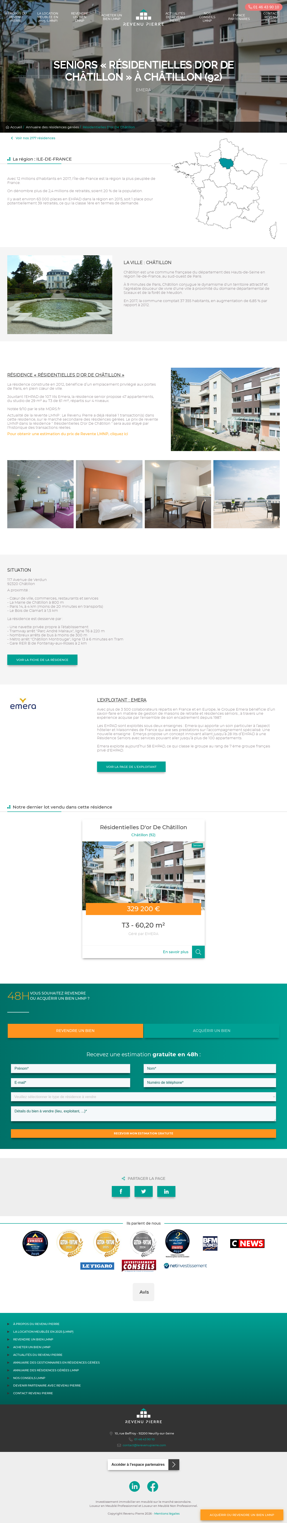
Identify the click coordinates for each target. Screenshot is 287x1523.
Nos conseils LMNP (207, 17)
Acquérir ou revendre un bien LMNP (242, 1515)
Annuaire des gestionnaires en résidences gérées (56, 1362)
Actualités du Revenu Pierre (175, 17)
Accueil (14, 127)
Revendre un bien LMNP (79, 17)
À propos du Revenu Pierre (16, 17)
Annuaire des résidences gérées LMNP (46, 1370)
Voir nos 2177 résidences (33, 138)
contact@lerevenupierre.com (141, 1445)
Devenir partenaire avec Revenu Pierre (47, 1385)
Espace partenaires (239, 17)
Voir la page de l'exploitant (131, 767)
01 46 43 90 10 (263, 7)
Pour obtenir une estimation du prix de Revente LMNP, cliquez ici (67, 434)
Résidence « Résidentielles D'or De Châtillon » (65, 375)
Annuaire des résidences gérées (52, 127)
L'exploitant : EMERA (122, 700)
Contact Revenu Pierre (271, 17)
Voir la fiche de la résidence (42, 660)
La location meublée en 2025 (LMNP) (47, 17)
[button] (132, 1305)
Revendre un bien (75, 1031)
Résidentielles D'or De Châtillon (109, 127)
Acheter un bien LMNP (111, 17)
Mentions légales (167, 1513)
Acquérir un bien (211, 1031)
